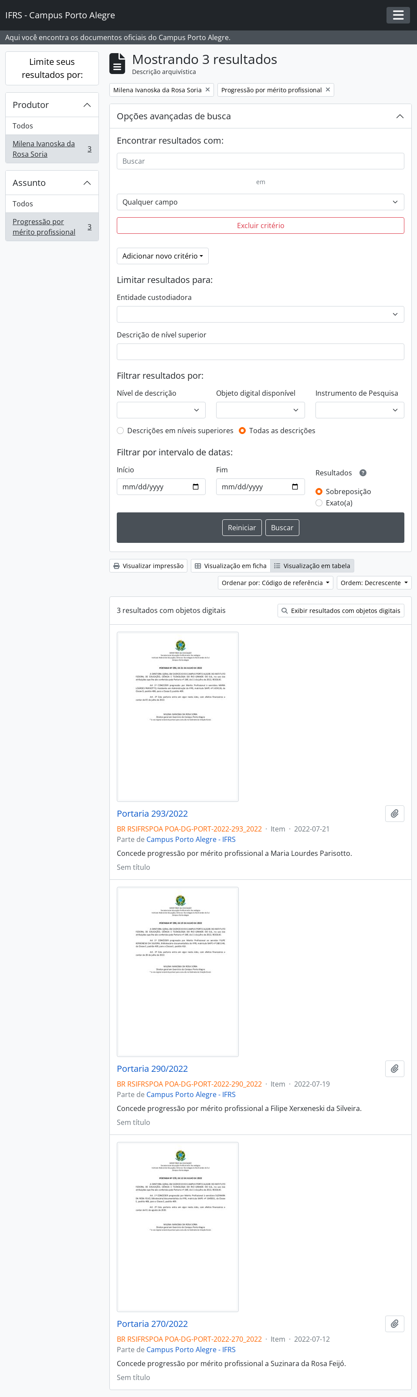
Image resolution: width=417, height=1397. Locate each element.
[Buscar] (260, 161)
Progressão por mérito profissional (52, 227)
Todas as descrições (282, 430)
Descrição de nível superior (162, 335)
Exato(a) (339, 503)
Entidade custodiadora (154, 297)
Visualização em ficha (231, 566)
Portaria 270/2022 (152, 1324)
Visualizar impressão (148, 566)
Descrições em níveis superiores (180, 430)
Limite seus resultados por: (52, 68)
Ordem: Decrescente (372, 583)
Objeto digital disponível (255, 393)
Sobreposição (348, 491)
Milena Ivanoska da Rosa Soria (52, 149)
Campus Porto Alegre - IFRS (191, 839)
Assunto (29, 183)
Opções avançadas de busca (174, 116)
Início (125, 470)
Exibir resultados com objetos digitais (340, 610)
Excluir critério (261, 225)
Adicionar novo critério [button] (160, 256)
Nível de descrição (146, 393)
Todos (23, 126)
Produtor (31, 105)
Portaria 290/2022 (152, 1069)
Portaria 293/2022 (152, 813)
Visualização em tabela (312, 566)
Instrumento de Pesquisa (356, 393)
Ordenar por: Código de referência (273, 583)
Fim (222, 470)
